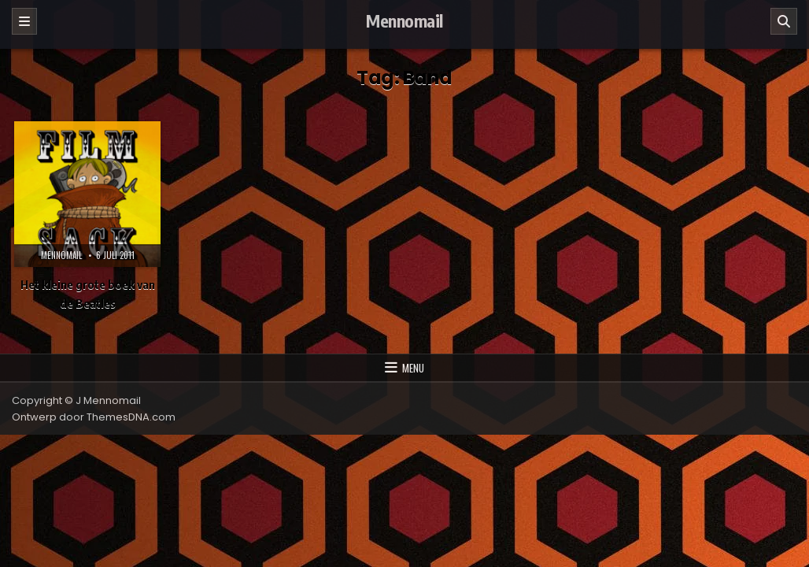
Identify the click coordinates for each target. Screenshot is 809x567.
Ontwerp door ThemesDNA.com (93, 417)
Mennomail (404, 20)
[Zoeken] (783, 21)
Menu (413, 368)
